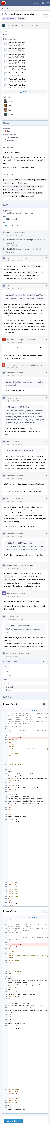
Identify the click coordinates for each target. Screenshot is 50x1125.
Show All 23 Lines (30, 707)
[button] (48, 3)
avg (9, 105)
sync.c (10, 687)
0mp (10, 101)
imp (9, 110)
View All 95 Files (25, 92)
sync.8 (10, 684)
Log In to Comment (13, 1118)
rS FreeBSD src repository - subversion (18, 211)
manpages (11, 140)
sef (17, 25)
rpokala (11, 114)
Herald (9, 238)
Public (22, 18)
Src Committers (13, 137)
